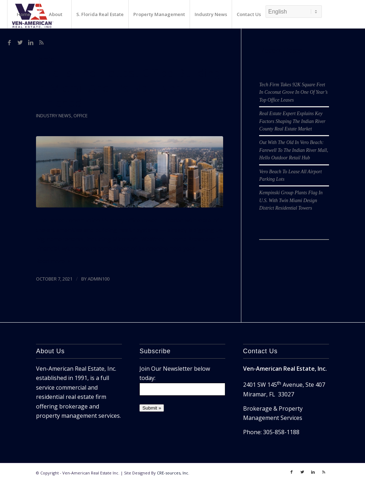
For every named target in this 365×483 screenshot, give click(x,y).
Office (80, 115)
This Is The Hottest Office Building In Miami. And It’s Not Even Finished (128, 88)
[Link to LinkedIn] (30, 42)
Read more (54, 261)
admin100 (98, 279)
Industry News (53, 115)
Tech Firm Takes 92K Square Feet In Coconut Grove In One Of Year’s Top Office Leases (293, 92)
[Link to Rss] (41, 42)
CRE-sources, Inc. (173, 473)
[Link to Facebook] (9, 42)
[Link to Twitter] (20, 42)
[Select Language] (294, 11)
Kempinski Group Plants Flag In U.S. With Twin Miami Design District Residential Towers (291, 200)
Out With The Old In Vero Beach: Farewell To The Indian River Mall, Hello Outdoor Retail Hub (293, 150)
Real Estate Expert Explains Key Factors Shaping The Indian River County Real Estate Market (292, 121)
